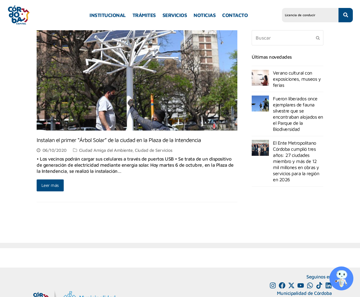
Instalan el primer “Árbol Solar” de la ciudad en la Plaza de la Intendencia (119, 140)
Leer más (50, 185)
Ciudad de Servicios (154, 150)
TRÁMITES (144, 15)
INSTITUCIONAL (107, 15)
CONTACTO (235, 15)
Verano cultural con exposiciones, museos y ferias (297, 79)
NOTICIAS (205, 15)
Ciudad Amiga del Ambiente (106, 150)
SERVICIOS (174, 15)
